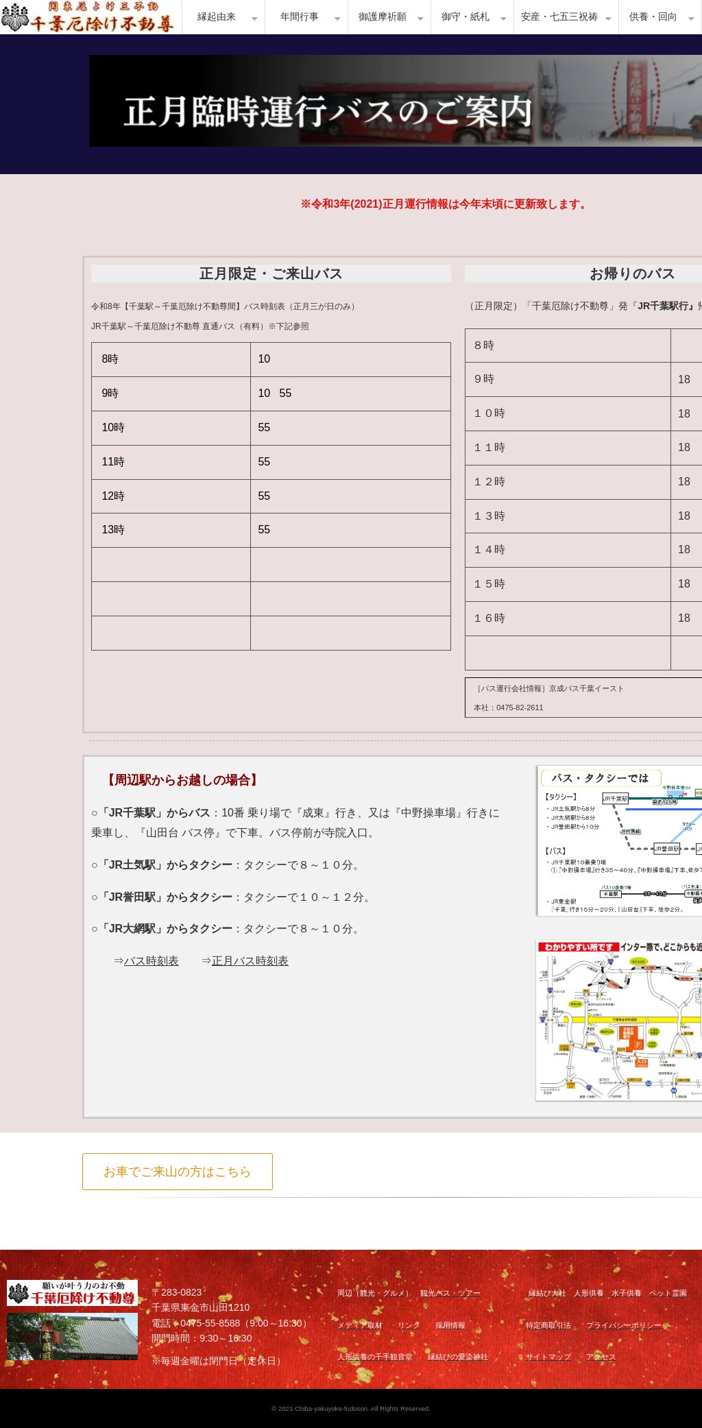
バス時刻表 (151, 961)
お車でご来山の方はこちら (178, 1171)
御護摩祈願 (383, 17)
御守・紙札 (465, 17)
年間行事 (299, 17)
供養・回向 (653, 17)
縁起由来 (216, 17)
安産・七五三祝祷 (559, 17)
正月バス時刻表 (250, 961)
